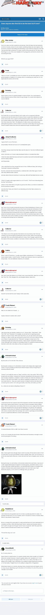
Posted (10, 42)
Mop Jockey (6, 28)
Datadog (8, 90)
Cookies (26, 610)
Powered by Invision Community (22, 612)
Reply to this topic (23, 34)
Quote (6, 64)
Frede (7, 70)
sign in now (35, 583)
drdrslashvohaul (10, 355)
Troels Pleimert (10, 305)
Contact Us (19, 610)
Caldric (7, 250)
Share (11, 599)
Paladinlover (9, 509)
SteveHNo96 (9, 548)
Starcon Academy (13, 29)
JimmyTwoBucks (10, 137)
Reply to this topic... (8, 591)
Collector (8, 110)
